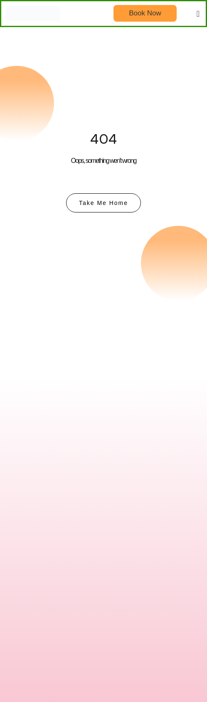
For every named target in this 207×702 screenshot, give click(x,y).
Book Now (145, 13)
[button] (198, 13)
